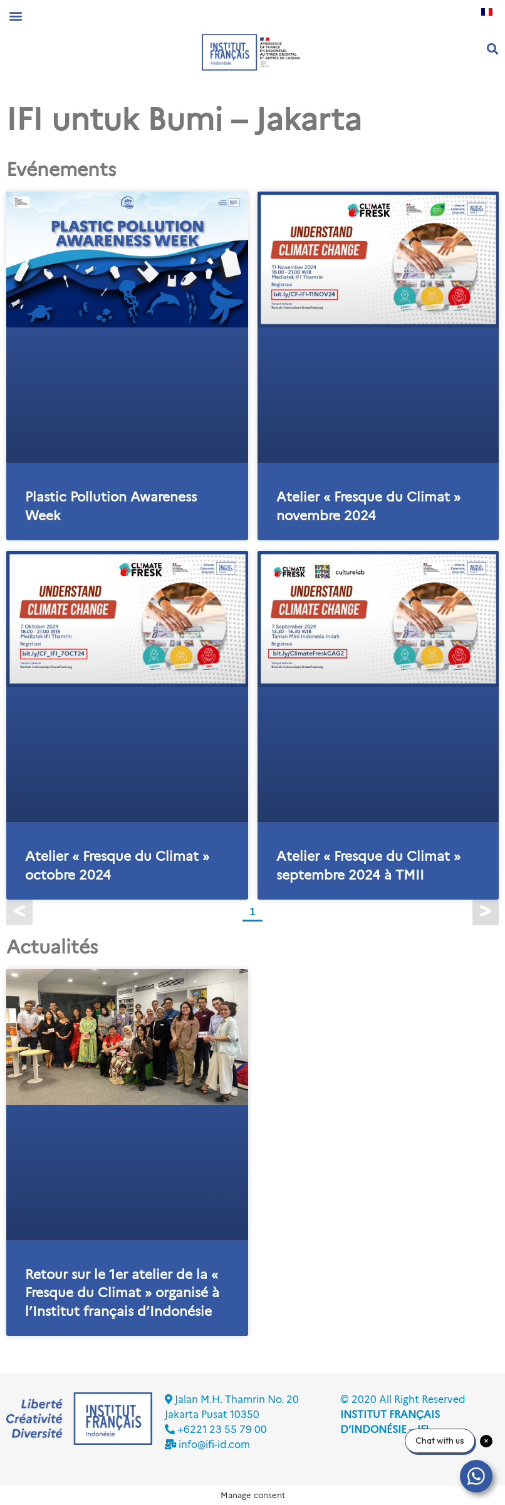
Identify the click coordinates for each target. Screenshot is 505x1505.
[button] (15, 15)
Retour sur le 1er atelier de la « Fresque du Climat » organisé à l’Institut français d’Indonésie (122, 1292)
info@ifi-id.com (214, 1445)
